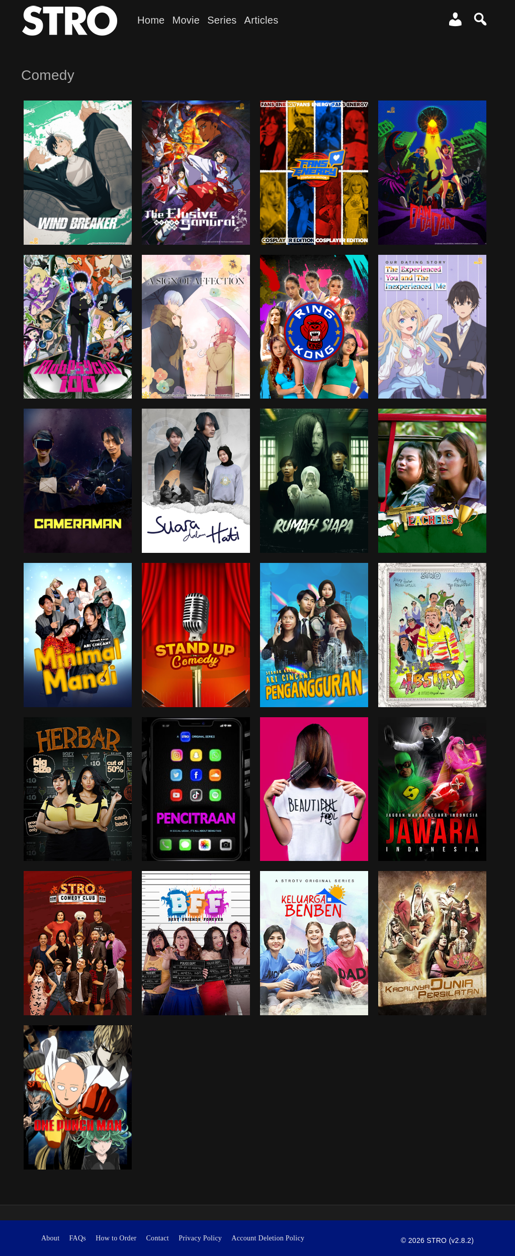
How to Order (116, 1238)
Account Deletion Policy (267, 1238)
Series (221, 20)
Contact (157, 1238)
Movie (186, 20)
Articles (261, 20)
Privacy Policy (200, 1238)
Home (150, 20)
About (50, 1238)
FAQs (77, 1238)
